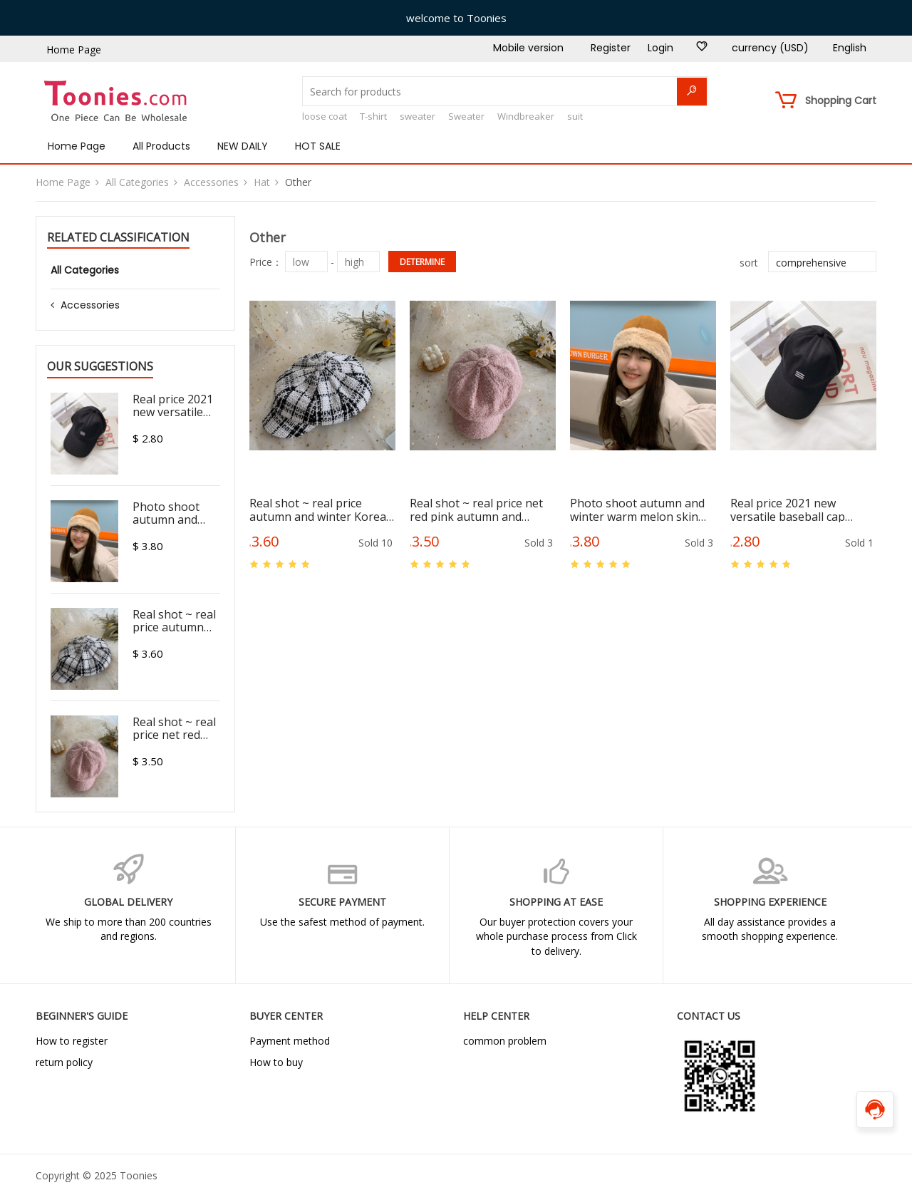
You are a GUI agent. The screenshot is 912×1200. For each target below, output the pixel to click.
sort (749, 262)
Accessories (211, 182)
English (849, 48)
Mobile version (528, 48)
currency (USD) (770, 48)
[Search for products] (505, 91)
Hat (262, 182)
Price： (265, 262)
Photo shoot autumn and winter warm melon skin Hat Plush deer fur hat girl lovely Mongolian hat (640, 509)
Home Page (73, 49)
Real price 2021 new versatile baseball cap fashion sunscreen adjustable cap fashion (790, 509)
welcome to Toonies (456, 18)
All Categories (137, 182)
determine (422, 262)
